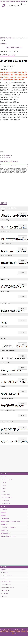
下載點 (22, 213)
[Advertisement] (14, 23)
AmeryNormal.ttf (4, 578)
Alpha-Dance (3, 596)
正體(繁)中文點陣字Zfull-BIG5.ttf (8, 536)
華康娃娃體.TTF (4, 512)
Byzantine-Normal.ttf (5, 500)
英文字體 (8, 38)
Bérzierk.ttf (3, 476)
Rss (1, 1)
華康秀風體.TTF (4, 515)
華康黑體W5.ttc (4, 530)
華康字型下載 (14, 631)
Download (14, 165)
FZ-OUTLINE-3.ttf (5, 590)
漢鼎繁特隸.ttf (4, 569)
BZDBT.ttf (3, 491)
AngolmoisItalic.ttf (8, 155)
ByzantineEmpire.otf (5, 494)
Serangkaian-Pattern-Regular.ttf (7, 587)
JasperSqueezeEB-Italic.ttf (6, 575)
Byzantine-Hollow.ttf (5, 503)
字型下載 (2, 631)
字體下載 (2, 38)
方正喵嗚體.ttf (4, 509)
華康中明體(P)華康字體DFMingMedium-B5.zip (11, 521)
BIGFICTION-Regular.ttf (6, 581)
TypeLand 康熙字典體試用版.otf (8, 527)
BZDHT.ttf (3, 488)
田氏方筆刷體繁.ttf (5, 518)
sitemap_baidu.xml (20, 1)
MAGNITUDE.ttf (4, 572)
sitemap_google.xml (10, 1)
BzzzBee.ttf (3, 482)
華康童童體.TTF (4, 524)
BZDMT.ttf (3, 485)
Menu (24, 3)
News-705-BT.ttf (4, 593)
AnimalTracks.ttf (7, 157)
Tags (4, 1)
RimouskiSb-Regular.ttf (6, 584)
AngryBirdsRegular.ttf (14, 47)
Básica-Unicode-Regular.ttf (6, 479)
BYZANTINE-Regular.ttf (6, 497)
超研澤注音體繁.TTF (5, 533)
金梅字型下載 (21, 631)
